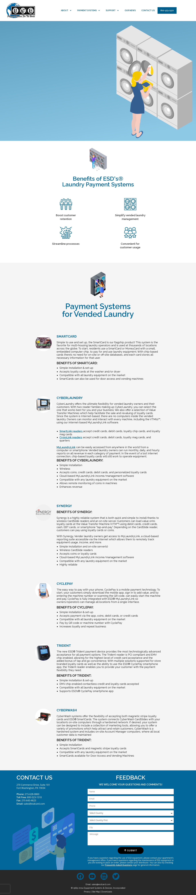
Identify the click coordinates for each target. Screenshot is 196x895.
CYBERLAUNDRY (70, 398)
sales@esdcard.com (34, 803)
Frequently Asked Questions (118, 865)
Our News (130, 10)
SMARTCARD (67, 336)
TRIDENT (64, 645)
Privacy (87, 892)
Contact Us (148, 10)
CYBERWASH (67, 710)
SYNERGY (64, 506)
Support (112, 10)
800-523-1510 (167, 10)
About (66, 10)
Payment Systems (88, 10)
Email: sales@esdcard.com (98, 884)
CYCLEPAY (65, 584)
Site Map (96, 892)
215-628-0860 (32, 794)
